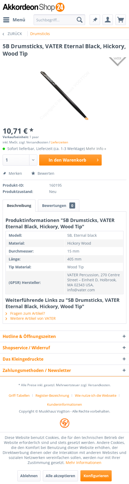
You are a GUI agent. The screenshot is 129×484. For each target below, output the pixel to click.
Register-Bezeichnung (52, 395)
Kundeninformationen (64, 404)
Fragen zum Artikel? (25, 313)
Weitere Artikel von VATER (31, 318)
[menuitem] (14, 19)
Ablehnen (29, 475)
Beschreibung (19, 205)
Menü (14, 19)
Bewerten (42, 173)
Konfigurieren (96, 475)
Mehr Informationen (83, 462)
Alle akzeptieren (60, 475)
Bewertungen (58, 205)
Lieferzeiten (59, 142)
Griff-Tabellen (19, 395)
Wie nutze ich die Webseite (95, 395)
